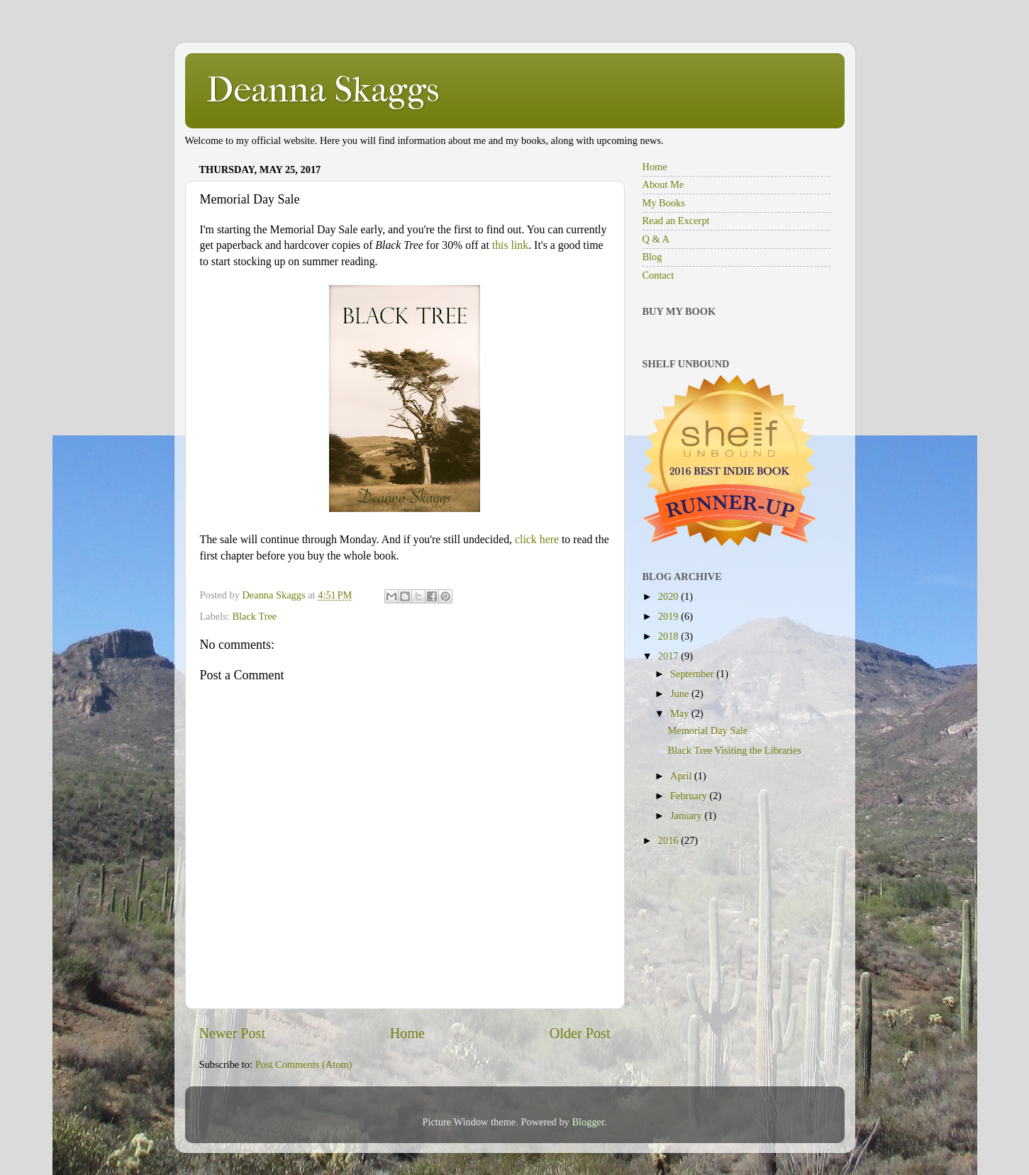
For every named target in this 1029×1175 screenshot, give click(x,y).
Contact (658, 275)
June (680, 693)
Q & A (656, 239)
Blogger (588, 1121)
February (690, 795)
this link (510, 245)
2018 (669, 636)
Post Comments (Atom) (303, 1064)
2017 (669, 656)
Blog (652, 256)
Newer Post (232, 1033)
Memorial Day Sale (707, 730)
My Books (664, 202)
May (680, 713)
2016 (669, 840)
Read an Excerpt (676, 220)
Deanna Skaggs (322, 90)
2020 (669, 596)
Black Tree (254, 616)
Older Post (580, 1033)
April (682, 775)
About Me (663, 184)
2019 (669, 616)
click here (537, 539)
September (693, 673)
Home (407, 1033)
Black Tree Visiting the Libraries (734, 750)
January (687, 815)
